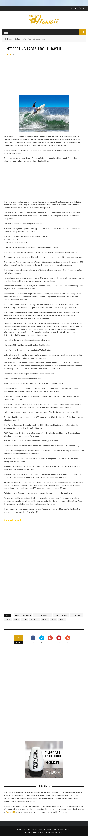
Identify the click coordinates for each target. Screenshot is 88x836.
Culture (9, 54)
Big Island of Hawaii (23, 615)
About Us (42, 829)
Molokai (34, 620)
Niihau (44, 620)
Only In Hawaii (39, 832)
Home (19, 829)
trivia (62, 620)
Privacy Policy (53, 829)
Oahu (53, 620)
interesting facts (61, 615)
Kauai (8, 620)
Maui (25, 620)
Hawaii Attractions (42, 615)
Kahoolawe (77, 615)
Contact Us (11, 812)
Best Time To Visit (30, 829)
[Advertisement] (44, 76)
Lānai (16, 620)
